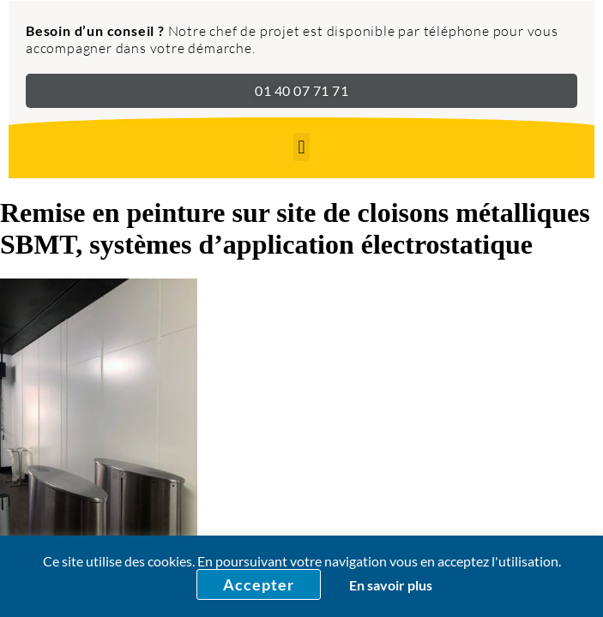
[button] (301, 147)
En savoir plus (390, 585)
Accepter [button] (258, 584)
